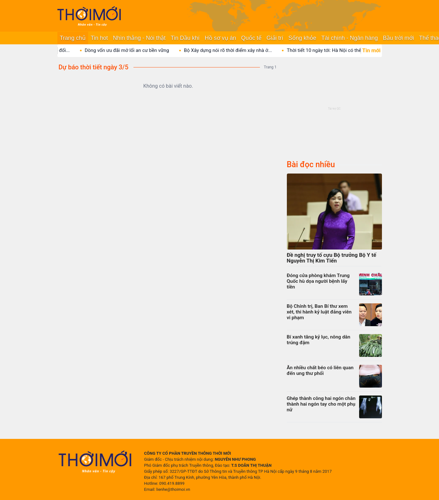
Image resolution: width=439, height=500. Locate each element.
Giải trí (275, 38)
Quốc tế (251, 38)
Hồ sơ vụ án (220, 38)
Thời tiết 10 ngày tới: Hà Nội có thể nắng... (339, 50)
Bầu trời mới (398, 38)
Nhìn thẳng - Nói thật (139, 38)
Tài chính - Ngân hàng (349, 38)
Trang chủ (73, 38)
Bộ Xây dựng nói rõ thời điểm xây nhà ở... (235, 50)
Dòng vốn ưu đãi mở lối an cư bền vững (134, 50)
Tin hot (99, 38)
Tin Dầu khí (185, 38)
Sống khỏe (302, 38)
